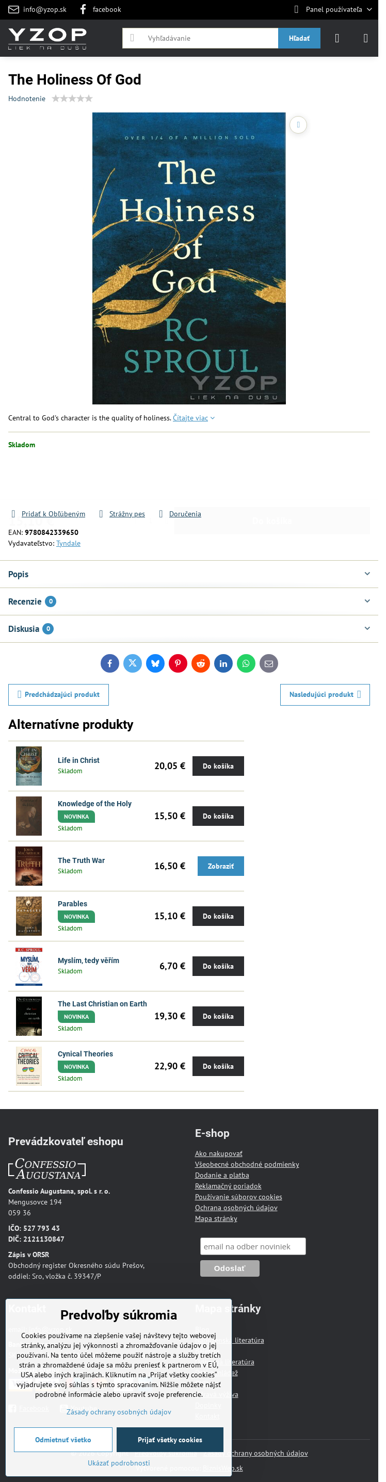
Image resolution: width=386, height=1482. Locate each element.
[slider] (72, 98)
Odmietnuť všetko (63, 1439)
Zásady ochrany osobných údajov (255, 1453)
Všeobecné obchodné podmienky (247, 1164)
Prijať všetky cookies (170, 1439)
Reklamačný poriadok (228, 1186)
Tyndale (68, 543)
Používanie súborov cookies (238, 1196)
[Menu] (365, 38)
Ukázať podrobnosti (119, 1463)
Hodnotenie (26, 98)
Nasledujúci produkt (325, 694)
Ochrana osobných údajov (236, 1207)
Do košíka (272, 479)
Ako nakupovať (219, 1153)
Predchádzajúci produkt (59, 694)
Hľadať (299, 38)
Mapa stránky (216, 1218)
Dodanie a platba (222, 1175)
